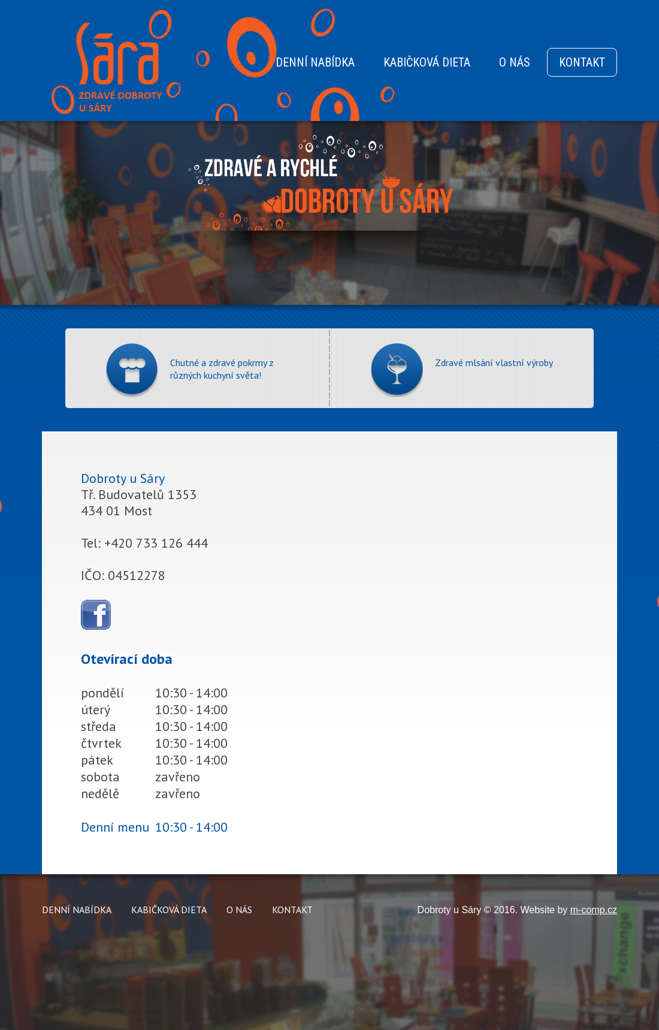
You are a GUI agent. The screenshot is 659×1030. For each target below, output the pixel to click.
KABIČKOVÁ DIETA (426, 62)
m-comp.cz (593, 910)
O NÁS (514, 62)
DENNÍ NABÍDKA (315, 62)
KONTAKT (582, 62)
